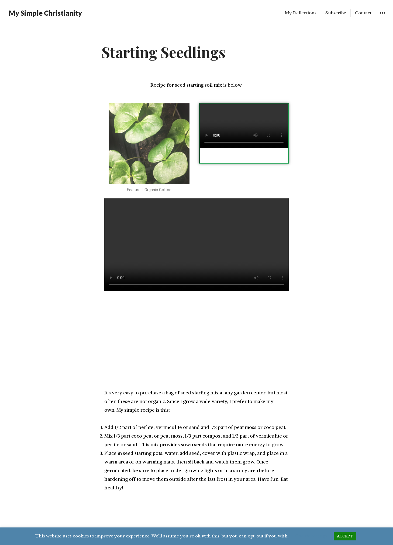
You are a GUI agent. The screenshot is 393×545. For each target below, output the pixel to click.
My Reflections (300, 12)
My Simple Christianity (45, 13)
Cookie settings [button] (311, 536)
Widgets (382, 16)
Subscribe (335, 12)
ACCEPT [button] (345, 536)
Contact (363, 12)
